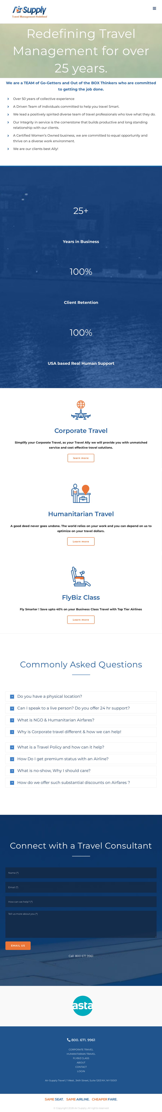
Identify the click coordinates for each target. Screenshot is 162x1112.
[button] (81, 696)
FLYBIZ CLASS (81, 1058)
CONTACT (81, 1066)
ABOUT (81, 1062)
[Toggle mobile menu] (155, 8)
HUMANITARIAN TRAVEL (81, 1053)
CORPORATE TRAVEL (81, 1049)
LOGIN (81, 1071)
